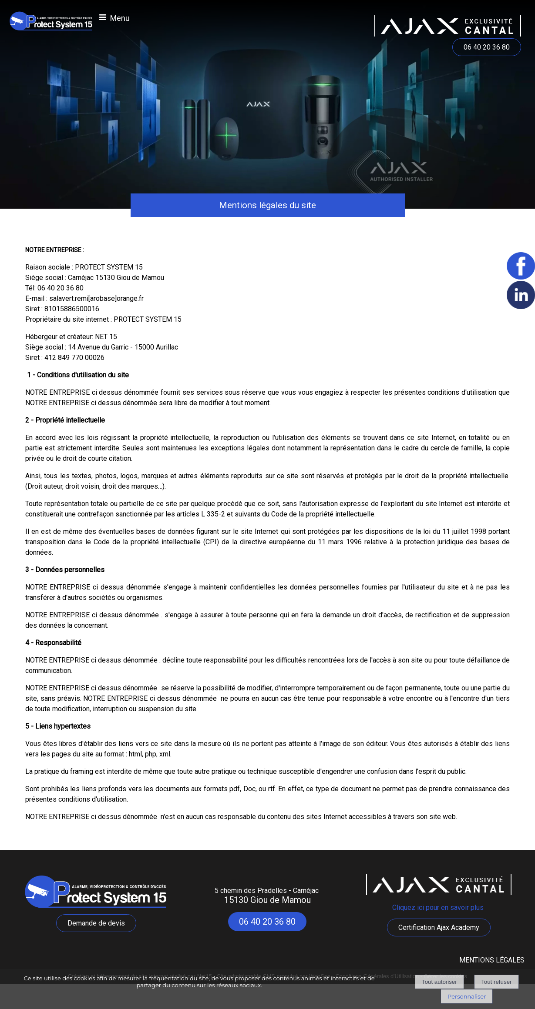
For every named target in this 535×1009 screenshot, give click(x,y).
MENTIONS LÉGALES (492, 960)
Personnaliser (467, 996)
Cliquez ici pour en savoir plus (438, 907)
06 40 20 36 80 (487, 47)
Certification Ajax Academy (438, 927)
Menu (120, 18)
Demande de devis (96, 923)
